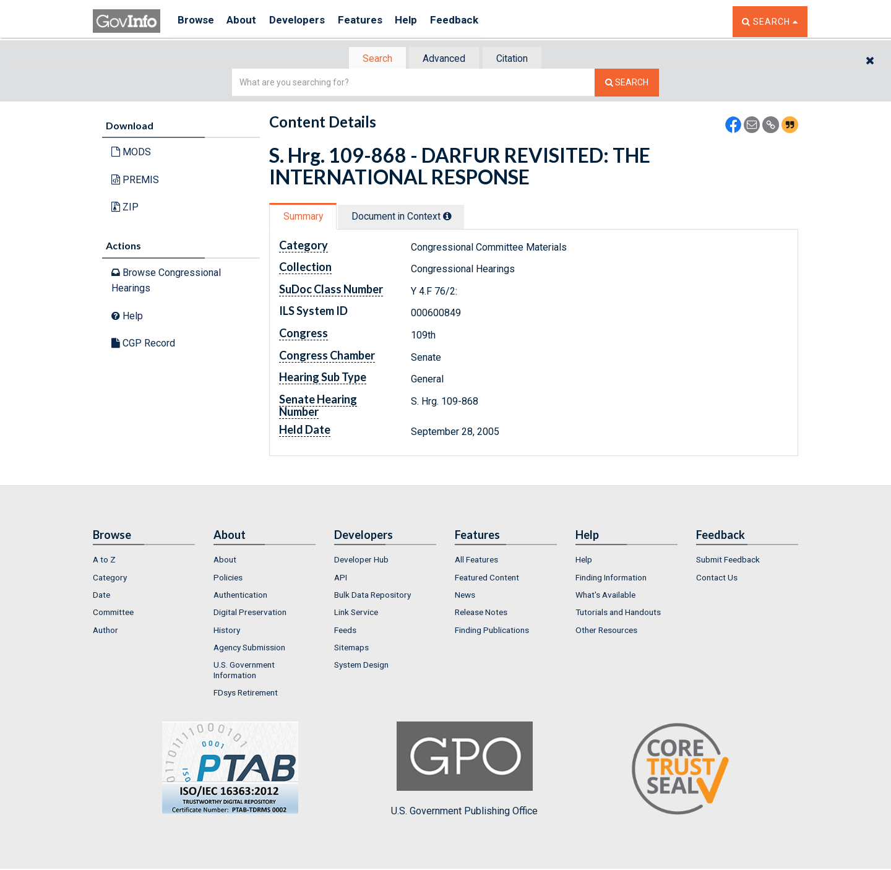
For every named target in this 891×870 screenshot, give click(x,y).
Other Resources (606, 631)
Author (105, 631)
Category (110, 579)
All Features (476, 561)
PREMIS (135, 181)
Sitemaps (351, 648)
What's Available (605, 596)
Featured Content (487, 579)
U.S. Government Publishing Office (464, 770)
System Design (361, 666)
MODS (131, 153)
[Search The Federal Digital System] (627, 84)
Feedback (477, 21)
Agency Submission (249, 648)
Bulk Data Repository (372, 596)
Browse (197, 21)
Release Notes (481, 613)
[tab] (371, 59)
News (465, 596)
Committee (113, 613)
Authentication (240, 596)
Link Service (356, 613)
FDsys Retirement (245, 694)
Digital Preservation (249, 613)
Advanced (443, 59)
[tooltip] (455, 217)
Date (101, 596)
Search (371, 59)
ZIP (125, 208)
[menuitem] (144, 561)
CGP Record (143, 344)
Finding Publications (492, 631)
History (226, 631)
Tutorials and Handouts (618, 613)
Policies (228, 579)
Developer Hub (361, 561)
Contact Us (717, 579)
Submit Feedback (728, 561)
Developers (307, 21)
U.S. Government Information (244, 671)
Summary (305, 217)
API (340, 579)
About (247, 21)
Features (374, 21)
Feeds (345, 631)
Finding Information (611, 579)
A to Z (104, 561)
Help (425, 21)
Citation (517, 59)
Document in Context (409, 217)
